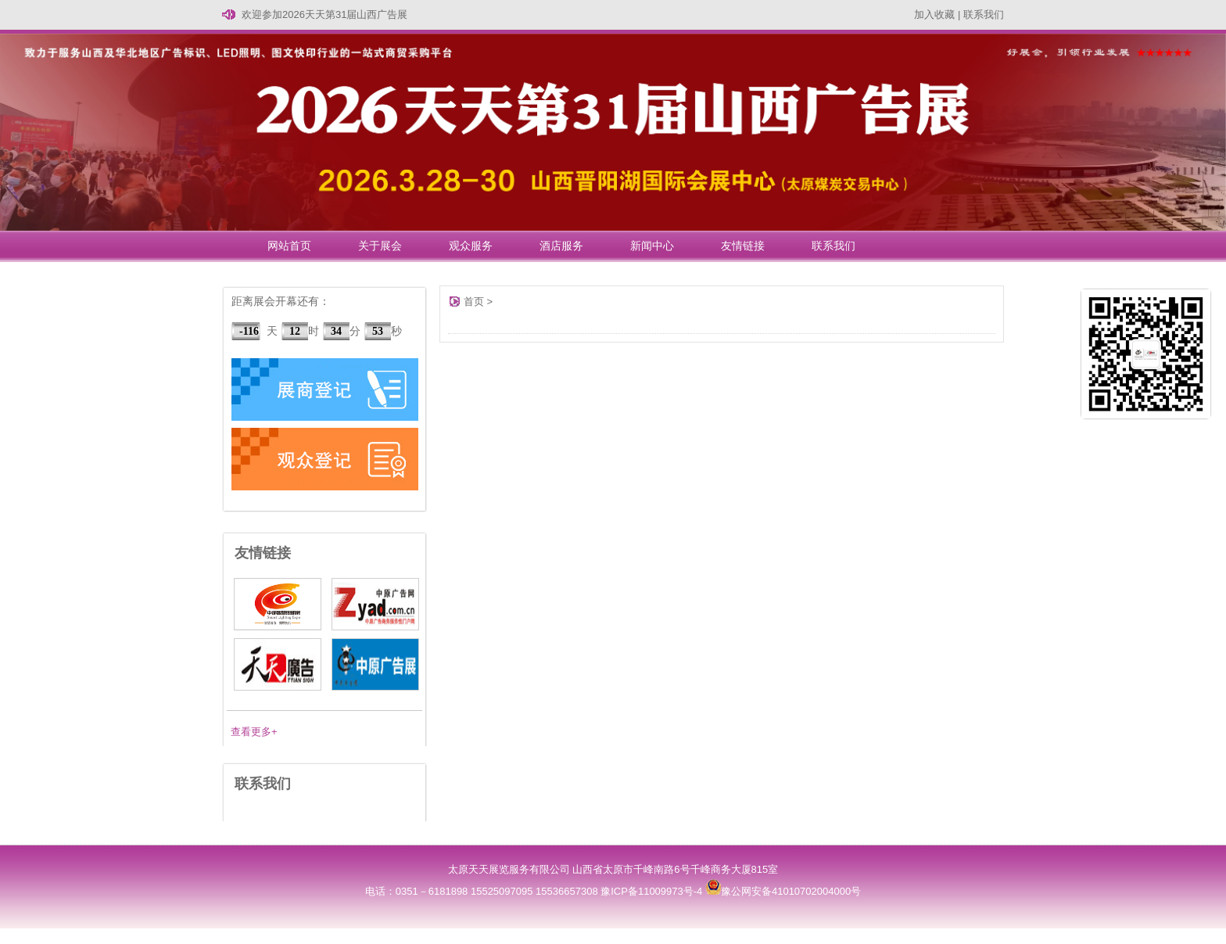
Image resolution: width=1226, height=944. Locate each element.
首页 (474, 301)
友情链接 (743, 246)
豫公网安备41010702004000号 (783, 891)
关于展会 (380, 246)
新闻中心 (652, 246)
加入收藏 (934, 14)
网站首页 (289, 246)
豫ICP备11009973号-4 (651, 891)
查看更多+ (254, 732)
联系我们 (983, 14)
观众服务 (471, 246)
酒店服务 (561, 246)
